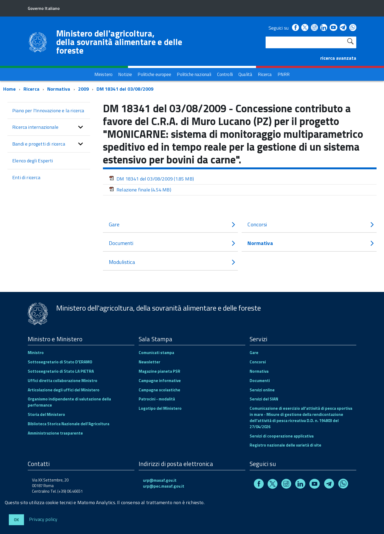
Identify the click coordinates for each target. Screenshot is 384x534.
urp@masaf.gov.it (160, 480)
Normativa (58, 89)
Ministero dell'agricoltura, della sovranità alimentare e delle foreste (119, 42)
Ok (16, 520)
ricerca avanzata (338, 58)
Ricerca (31, 89)
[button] (80, 127)
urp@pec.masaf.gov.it (163, 486)
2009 (83, 89)
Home (9, 89)
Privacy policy (43, 519)
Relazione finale (140, 189)
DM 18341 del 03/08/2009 (125, 89)
